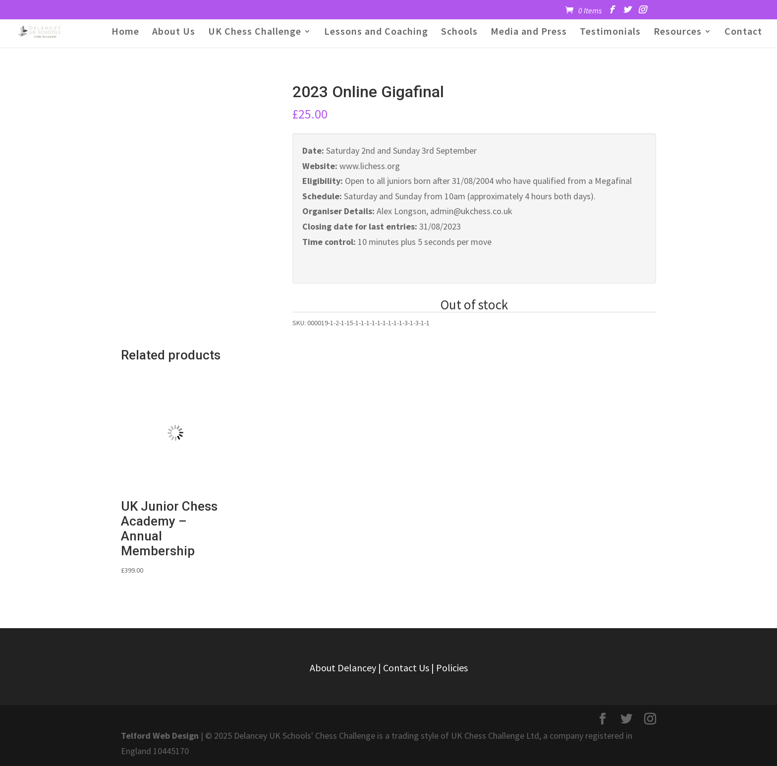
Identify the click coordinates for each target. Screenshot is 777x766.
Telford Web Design (160, 735)
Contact (743, 32)
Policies (452, 667)
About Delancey (343, 667)
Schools (459, 32)
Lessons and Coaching (376, 32)
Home (125, 32)
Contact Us (406, 667)
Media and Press (529, 32)
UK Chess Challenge (254, 32)
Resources (678, 32)
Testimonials (610, 32)
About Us (173, 32)
